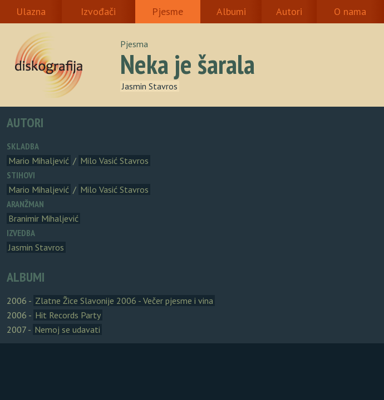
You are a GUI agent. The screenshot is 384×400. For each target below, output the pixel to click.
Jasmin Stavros (150, 86)
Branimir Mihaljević (43, 218)
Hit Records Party (68, 315)
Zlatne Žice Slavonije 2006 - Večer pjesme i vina (124, 300)
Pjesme (167, 11)
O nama (350, 11)
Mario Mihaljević (38, 160)
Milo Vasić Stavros (114, 160)
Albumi (231, 11)
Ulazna (31, 11)
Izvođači (98, 11)
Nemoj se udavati (67, 329)
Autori (289, 11)
